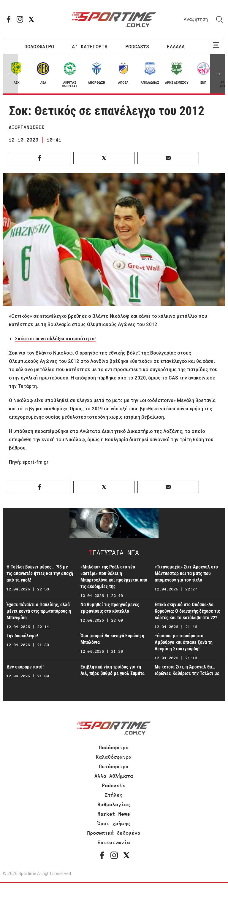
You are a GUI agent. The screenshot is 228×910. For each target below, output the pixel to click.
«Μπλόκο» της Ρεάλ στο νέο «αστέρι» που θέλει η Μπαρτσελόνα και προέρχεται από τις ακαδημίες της (113, 576)
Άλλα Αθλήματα (114, 776)
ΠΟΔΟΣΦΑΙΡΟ (39, 47)
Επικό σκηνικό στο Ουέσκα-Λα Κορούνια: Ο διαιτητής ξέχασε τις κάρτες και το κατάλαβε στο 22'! (187, 611)
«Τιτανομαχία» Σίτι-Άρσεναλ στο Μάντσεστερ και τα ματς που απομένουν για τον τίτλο (186, 573)
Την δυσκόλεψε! (22, 636)
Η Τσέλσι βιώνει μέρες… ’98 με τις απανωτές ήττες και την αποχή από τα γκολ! (40, 573)
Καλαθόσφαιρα (114, 757)
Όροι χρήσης (114, 823)
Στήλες (114, 795)
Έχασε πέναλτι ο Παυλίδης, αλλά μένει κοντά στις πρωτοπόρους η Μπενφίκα (39, 611)
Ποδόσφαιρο (114, 747)
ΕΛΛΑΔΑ (176, 47)
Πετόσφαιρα (114, 766)
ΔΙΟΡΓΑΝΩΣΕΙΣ (27, 127)
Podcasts (114, 785)
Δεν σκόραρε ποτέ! (25, 667)
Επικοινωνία (114, 842)
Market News (114, 814)
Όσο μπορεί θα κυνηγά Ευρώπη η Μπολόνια (112, 639)
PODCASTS (137, 47)
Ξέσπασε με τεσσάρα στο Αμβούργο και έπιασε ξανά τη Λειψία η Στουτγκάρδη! (184, 642)
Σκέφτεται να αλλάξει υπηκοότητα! (55, 339)
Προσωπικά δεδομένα (114, 833)
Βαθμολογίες (114, 804)
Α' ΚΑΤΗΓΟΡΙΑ (90, 47)
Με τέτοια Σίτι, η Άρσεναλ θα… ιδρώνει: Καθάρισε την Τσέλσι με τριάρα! (187, 673)
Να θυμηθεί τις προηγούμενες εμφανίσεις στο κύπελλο (109, 608)
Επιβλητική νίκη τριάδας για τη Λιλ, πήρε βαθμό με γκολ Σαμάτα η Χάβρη (112, 673)
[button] (217, 73)
